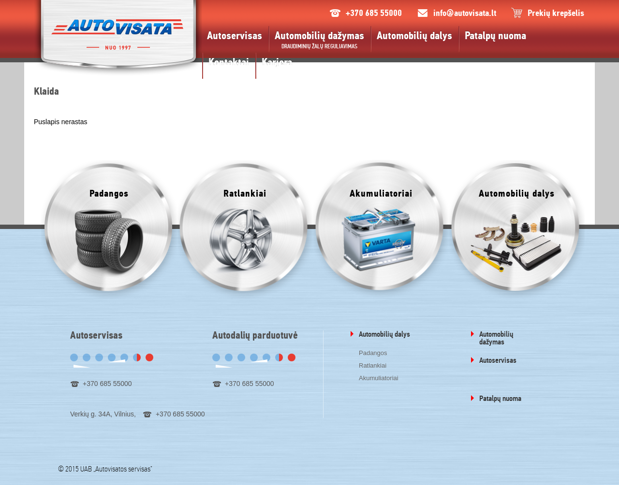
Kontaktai (228, 62)
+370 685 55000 (374, 13)
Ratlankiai (372, 365)
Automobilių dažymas (319, 35)
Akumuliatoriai (378, 378)
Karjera (277, 62)
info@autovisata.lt (464, 13)
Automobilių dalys (414, 35)
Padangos (373, 353)
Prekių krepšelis (556, 13)
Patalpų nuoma (495, 35)
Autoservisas (234, 35)
